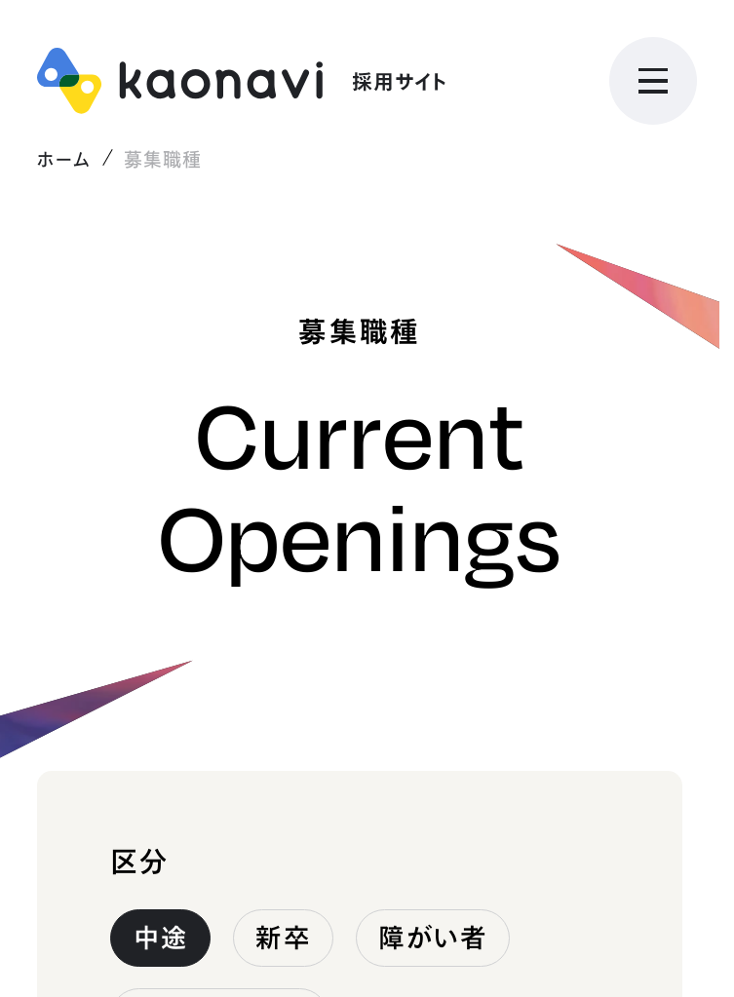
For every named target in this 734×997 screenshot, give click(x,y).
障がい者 (432, 937)
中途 (161, 937)
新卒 (282, 937)
